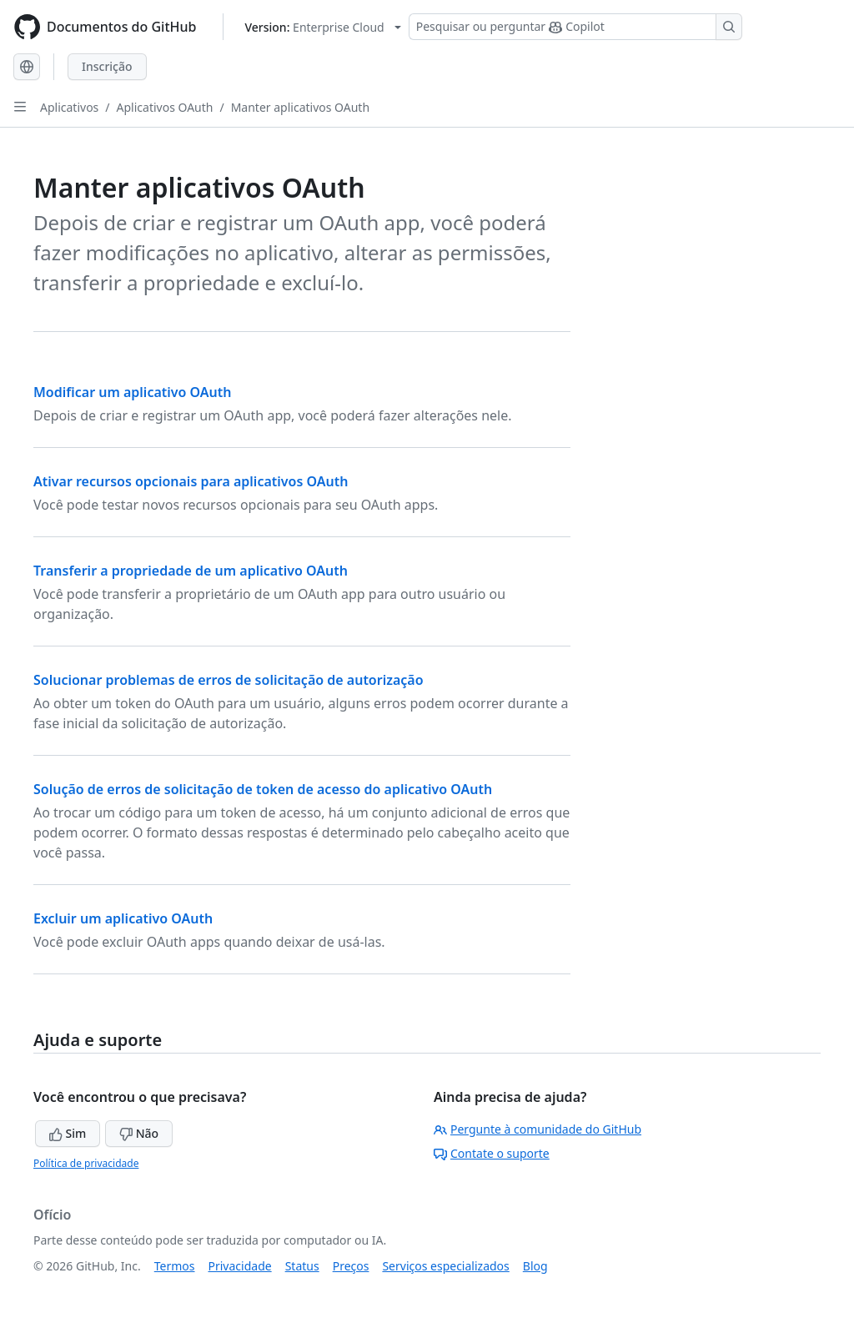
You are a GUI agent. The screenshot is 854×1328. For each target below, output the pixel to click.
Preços (351, 1266)
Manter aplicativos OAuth (300, 107)
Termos (174, 1266)
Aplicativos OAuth (165, 107)
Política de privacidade (85, 1163)
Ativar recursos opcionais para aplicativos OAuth (190, 481)
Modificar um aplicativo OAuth (132, 392)
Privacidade (240, 1266)
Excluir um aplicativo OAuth (123, 918)
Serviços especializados (445, 1266)
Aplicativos (69, 107)
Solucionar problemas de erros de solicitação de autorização (228, 680)
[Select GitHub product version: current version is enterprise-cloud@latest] (322, 27)
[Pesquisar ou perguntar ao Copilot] (575, 26)
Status (302, 1266)
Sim (67, 1133)
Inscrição (107, 66)
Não (138, 1133)
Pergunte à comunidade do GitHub (537, 1129)
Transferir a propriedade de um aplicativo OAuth (190, 570)
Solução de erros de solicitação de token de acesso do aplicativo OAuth (262, 789)
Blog (535, 1266)
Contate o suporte (492, 1153)
